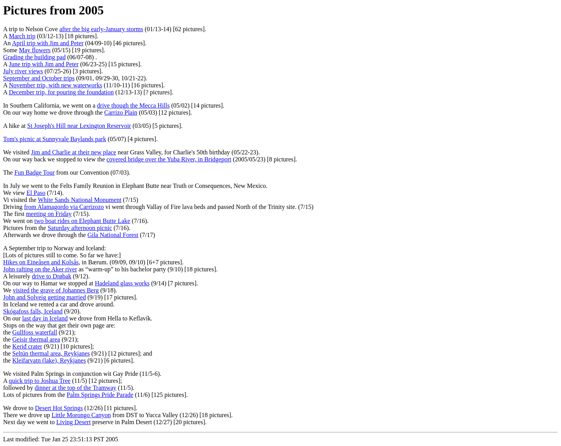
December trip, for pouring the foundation (61, 92)
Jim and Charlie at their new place (73, 152)
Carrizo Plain (121, 112)
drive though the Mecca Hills (133, 105)
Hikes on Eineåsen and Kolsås (41, 262)
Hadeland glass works (122, 283)
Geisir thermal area (36, 339)
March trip (22, 36)
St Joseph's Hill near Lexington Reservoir (79, 125)
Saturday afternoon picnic (80, 228)
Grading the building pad (34, 57)
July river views (23, 71)
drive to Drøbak (51, 276)
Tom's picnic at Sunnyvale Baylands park (54, 139)
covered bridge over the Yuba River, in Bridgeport (168, 159)
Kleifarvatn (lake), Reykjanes (49, 360)
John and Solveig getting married (44, 297)
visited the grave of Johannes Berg (56, 290)
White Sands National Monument (80, 199)
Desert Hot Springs (59, 408)
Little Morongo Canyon (81, 415)
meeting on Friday (49, 214)
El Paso (35, 192)
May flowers (34, 50)
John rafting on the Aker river (40, 269)
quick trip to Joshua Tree (40, 380)
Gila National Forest (112, 235)
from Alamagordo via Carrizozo (64, 207)
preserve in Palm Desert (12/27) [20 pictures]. (149, 422)
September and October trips (39, 78)
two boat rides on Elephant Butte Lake (82, 221)
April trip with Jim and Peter (48, 43)
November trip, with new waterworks (55, 85)
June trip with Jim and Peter (44, 64)
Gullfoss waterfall (34, 332)
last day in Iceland (45, 318)
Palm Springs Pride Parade (100, 394)
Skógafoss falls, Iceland (32, 311)
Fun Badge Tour (34, 172)
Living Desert (73, 422)
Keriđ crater (27, 346)
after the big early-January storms (101, 29)
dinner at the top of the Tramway (75, 387)
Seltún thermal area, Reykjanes (51, 353)
